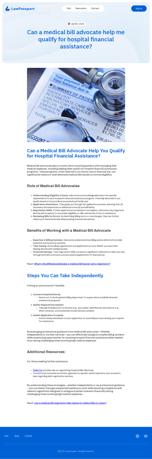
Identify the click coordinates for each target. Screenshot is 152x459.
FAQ (69, 8)
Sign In (139, 8)
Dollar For (37, 371)
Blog (16, 436)
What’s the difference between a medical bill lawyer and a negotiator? (72, 264)
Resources (81, 8)
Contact (95, 8)
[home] (20, 8)
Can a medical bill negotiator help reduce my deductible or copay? (70, 403)
